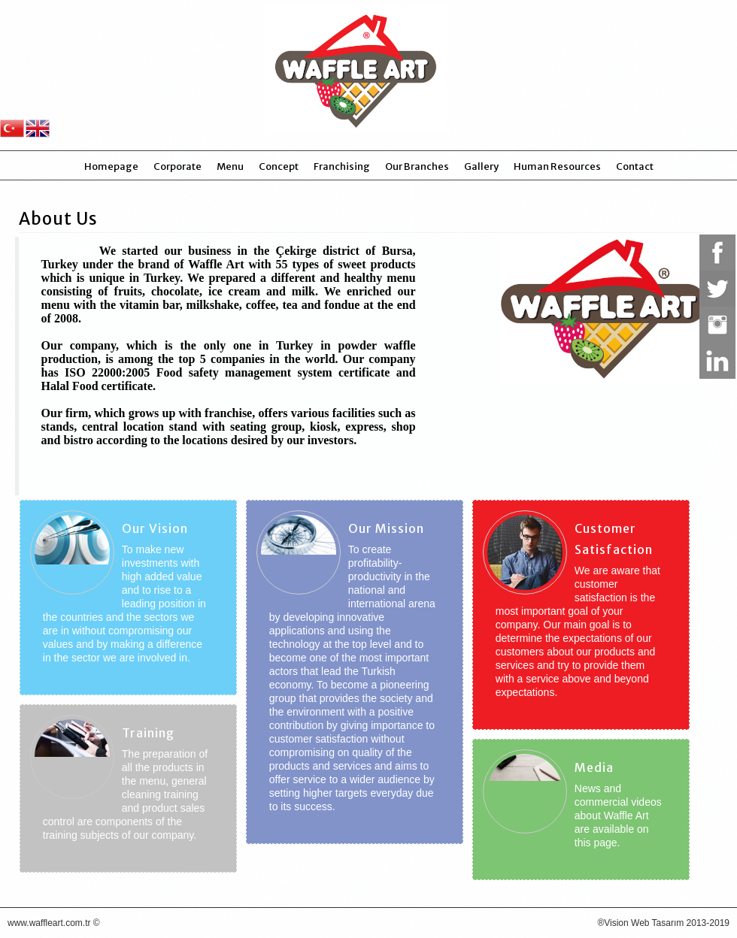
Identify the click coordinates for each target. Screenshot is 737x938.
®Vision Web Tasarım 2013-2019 (663, 923)
